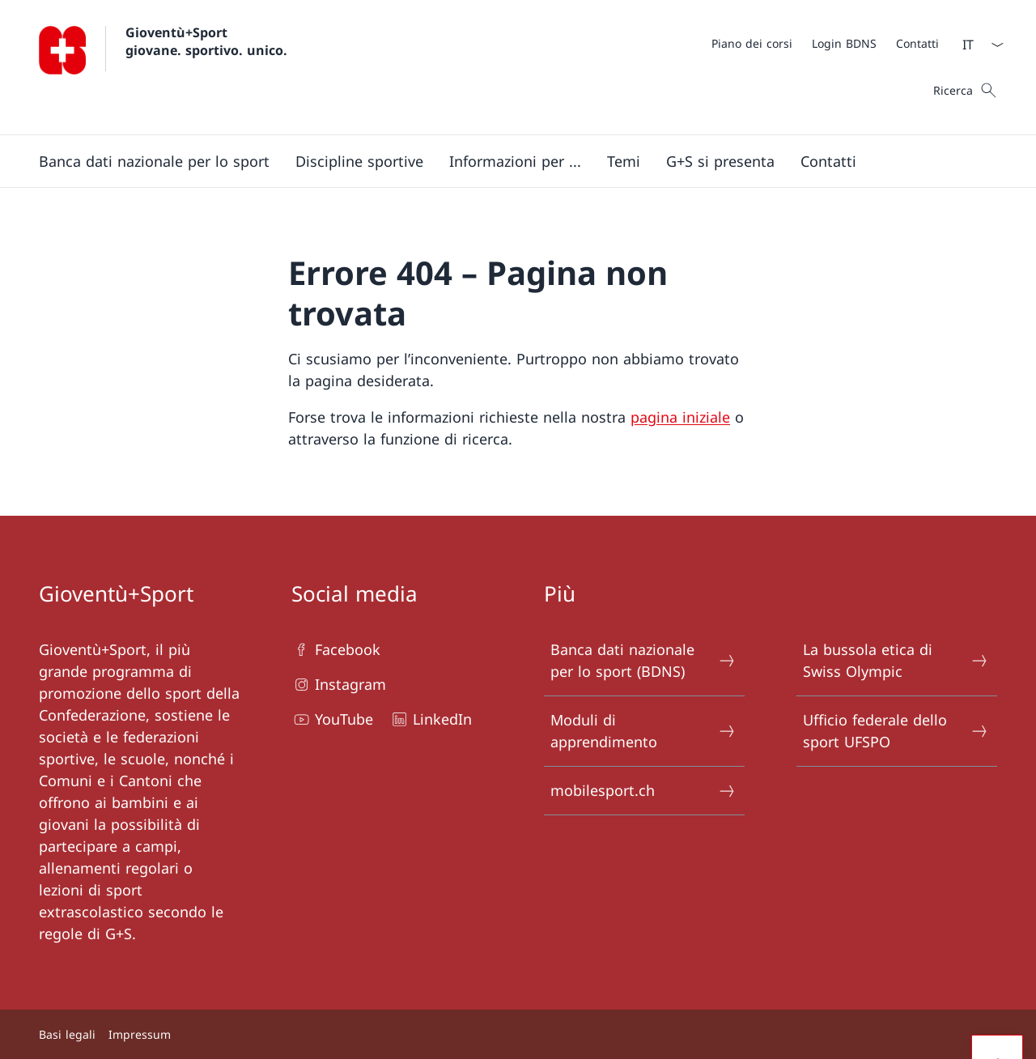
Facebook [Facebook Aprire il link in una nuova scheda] (335, 650)
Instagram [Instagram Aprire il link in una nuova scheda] (338, 684)
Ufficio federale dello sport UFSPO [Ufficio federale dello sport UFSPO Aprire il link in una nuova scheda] (896, 730)
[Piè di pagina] (518, 1034)
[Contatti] (917, 43)
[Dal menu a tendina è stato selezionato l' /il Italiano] (978, 44)
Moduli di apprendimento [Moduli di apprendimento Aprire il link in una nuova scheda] (643, 730)
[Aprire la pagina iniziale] (163, 67)
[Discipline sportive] (359, 161)
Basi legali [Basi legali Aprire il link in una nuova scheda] (67, 1034)
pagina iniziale (680, 417)
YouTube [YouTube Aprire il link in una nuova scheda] (332, 719)
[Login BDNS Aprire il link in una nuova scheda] (844, 43)
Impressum (139, 1034)
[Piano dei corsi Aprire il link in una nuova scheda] (752, 43)
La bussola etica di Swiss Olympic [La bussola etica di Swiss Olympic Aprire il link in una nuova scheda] (896, 660)
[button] (154, 161)
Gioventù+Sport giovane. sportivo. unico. (206, 41)
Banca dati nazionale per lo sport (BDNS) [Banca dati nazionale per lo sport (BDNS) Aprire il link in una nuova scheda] (643, 660)
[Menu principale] (505, 161)
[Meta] (825, 43)
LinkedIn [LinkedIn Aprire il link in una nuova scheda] (430, 719)
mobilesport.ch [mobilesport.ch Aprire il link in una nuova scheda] (643, 790)
